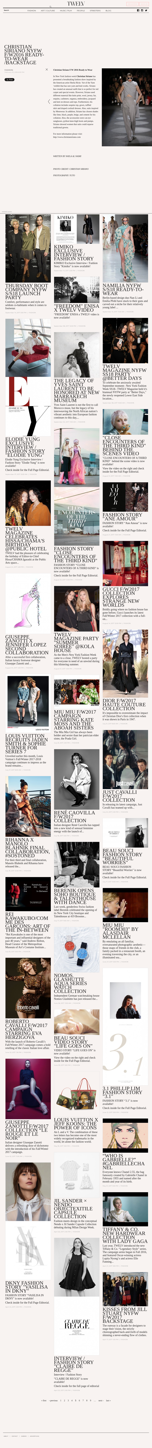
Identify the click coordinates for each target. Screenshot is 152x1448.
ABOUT (6, 1436)
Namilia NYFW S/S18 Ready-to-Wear (123, 289)
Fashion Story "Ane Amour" (122, 516)
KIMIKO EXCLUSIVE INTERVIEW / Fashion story (74, 252)
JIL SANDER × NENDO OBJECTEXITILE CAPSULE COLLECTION (73, 1209)
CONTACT (15, 1436)
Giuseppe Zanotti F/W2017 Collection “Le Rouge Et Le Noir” (26, 1130)
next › (100, 1400)
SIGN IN (144, 4)
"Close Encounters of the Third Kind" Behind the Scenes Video (124, 445)
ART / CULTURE (48, 10)
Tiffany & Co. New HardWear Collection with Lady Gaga (125, 1235)
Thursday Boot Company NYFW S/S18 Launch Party (26, 291)
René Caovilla (79, 825)
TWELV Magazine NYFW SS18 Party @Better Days (125, 372)
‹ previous (53, 1400)
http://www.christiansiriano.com (67, 137)
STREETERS (95, 10)
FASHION (32, 10)
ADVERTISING (34, 1436)
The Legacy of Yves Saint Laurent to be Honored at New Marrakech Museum (76, 390)
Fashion (9, 70)
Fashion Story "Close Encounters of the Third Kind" (75, 554)
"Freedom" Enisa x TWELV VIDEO (76, 308)
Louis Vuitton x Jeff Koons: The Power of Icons (76, 1124)
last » (108, 1400)
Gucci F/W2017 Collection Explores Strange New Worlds (121, 597)
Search (6, 10)
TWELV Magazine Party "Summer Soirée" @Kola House (76, 642)
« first (43, 1400)
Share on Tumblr (40, 79)
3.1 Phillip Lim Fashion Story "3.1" (122, 1092)
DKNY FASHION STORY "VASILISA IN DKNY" (26, 1287)
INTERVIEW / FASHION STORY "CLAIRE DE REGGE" (74, 1364)
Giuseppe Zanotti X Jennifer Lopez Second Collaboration (27, 644)
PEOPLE (81, 10)
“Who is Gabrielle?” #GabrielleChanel (124, 1162)
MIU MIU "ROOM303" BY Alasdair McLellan (120, 931)
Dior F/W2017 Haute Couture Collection (124, 704)
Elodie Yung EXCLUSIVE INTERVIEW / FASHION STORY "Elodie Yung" (25, 447)
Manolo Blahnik (14, 863)
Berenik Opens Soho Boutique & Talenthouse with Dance (75, 896)
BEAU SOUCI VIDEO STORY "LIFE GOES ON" (73, 1042)
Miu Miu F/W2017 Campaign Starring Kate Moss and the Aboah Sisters (75, 720)
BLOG (108, 10)
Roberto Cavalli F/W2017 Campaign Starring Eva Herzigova (26, 1029)
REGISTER (132, 4)
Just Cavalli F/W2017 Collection (120, 796)
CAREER (23, 1436)
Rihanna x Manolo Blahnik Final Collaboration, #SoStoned (27, 848)
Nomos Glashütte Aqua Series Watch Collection (70, 983)
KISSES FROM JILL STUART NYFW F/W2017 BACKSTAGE (125, 1315)
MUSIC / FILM (66, 10)
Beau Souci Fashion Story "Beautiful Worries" (122, 857)
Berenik (64, 910)
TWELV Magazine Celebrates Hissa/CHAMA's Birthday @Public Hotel (26, 539)
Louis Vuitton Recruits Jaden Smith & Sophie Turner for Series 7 (26, 744)
